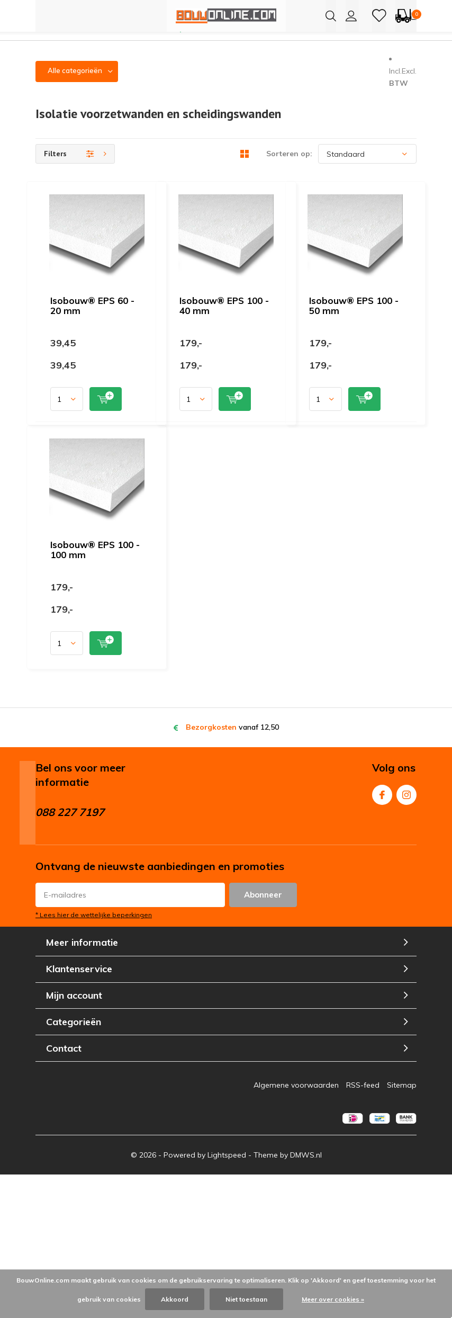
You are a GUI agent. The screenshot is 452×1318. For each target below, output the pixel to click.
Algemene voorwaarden (296, 1228)
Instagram (406, 935)
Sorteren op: (289, 171)
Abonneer (263, 1038)
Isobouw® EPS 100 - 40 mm (215, 375)
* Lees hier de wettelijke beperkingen (93, 1058)
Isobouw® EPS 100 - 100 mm (218, 687)
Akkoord (174, 1299)
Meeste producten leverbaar (232, 46)
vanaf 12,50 (232, 870)
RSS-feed (362, 1228)
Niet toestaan (246, 1299)
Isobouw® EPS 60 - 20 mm (212, 220)
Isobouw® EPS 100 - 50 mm (215, 531)
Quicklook (266, 323)
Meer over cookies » (333, 1299)
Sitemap (402, 1228)
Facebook (382, 935)
